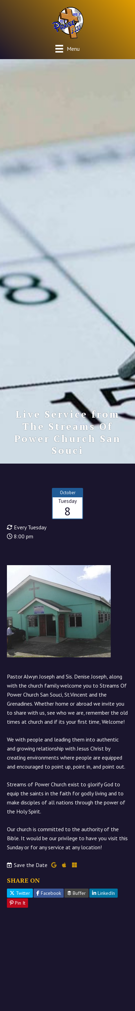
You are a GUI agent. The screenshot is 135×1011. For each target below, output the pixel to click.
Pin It (17, 903)
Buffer (76, 893)
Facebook (48, 893)
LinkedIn (103, 893)
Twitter (20, 893)
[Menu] (67, 48)
